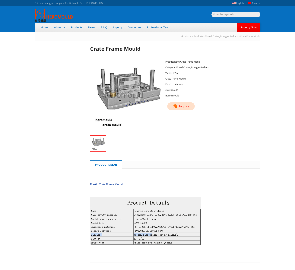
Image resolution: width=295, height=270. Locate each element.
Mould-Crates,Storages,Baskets (221, 36)
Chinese (254, 3)
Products (76, 27)
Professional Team (158, 27)
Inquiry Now (249, 27)
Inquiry (117, 27)
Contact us (134, 27)
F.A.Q (104, 27)
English (238, 3)
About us (59, 27)
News (91, 27)
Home (45, 27)
